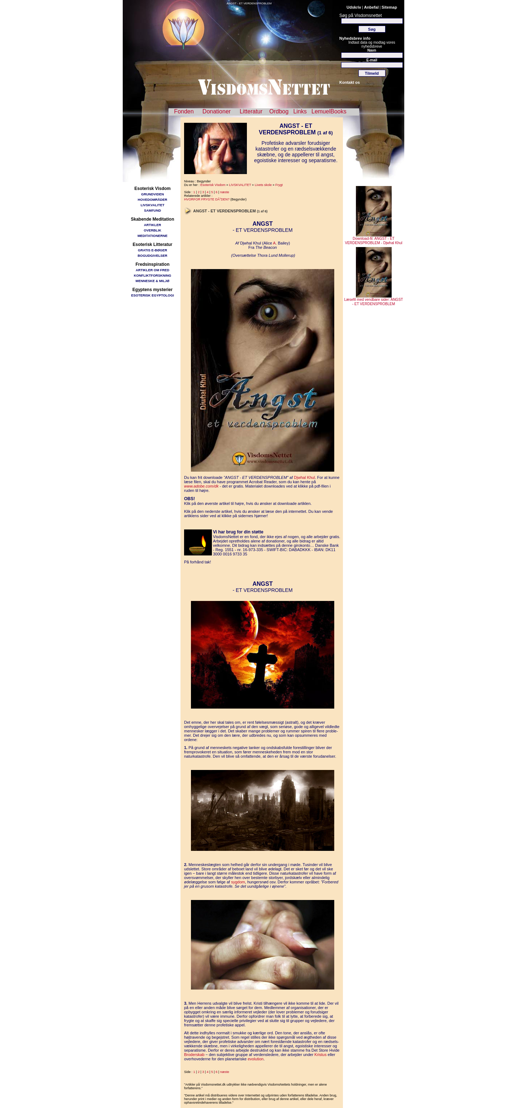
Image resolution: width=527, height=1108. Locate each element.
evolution (256, 1059)
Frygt (279, 185)
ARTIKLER (152, 225)
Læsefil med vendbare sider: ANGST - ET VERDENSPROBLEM (373, 300)
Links (299, 111)
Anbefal (371, 7)
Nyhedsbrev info (354, 38)
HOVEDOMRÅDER (152, 200)
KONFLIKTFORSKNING (152, 275)
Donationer (216, 111)
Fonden (183, 111)
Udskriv (354, 7)
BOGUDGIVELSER (152, 255)
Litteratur (251, 111)
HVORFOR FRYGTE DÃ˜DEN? (207, 199)
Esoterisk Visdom (212, 185)
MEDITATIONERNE (152, 236)
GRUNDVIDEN (152, 194)
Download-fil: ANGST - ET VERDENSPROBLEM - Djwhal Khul (373, 239)
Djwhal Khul (304, 477)
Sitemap (389, 7)
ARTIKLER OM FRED (152, 270)
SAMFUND (152, 210)
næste (224, 192)
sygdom (238, 882)
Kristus (320, 1054)
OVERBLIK (152, 230)
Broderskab (194, 1054)
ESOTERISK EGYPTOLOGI (152, 295)
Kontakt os (349, 82)
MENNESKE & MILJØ (153, 281)
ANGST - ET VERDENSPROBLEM (249, 3)
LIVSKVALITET (153, 205)
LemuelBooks (329, 111)
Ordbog (278, 111)
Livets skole (263, 185)
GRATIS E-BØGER (152, 250)
